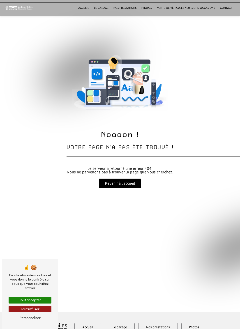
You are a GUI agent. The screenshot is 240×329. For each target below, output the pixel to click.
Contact (226, 7)
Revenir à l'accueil (120, 183)
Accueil (83, 7)
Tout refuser (30, 309)
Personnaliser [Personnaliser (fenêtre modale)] (30, 317)
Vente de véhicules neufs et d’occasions (186, 7)
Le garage (101, 7)
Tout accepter (30, 300)
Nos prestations (125, 7)
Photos (147, 7)
